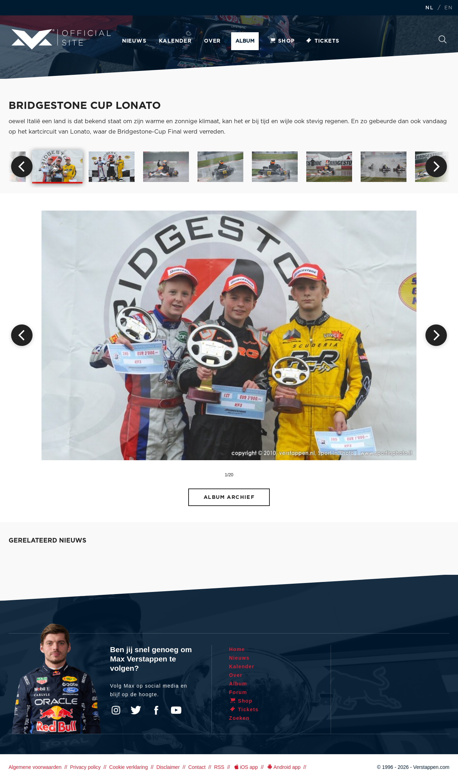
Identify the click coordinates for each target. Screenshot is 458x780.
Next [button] (436, 166)
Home (237, 649)
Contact (196, 767)
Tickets (323, 41)
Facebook (156, 710)
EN (448, 8)
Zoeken (443, 39)
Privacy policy (85, 767)
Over (212, 41)
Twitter (136, 710)
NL (429, 8)
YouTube (176, 710)
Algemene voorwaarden (35, 767)
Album (244, 41)
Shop (282, 41)
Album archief (229, 497)
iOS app (245, 767)
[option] (57, 166)
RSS (219, 767)
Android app (284, 767)
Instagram (116, 710)
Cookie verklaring (128, 767)
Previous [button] (22, 166)
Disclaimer (168, 767)
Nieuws (134, 41)
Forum (238, 692)
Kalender (175, 41)
